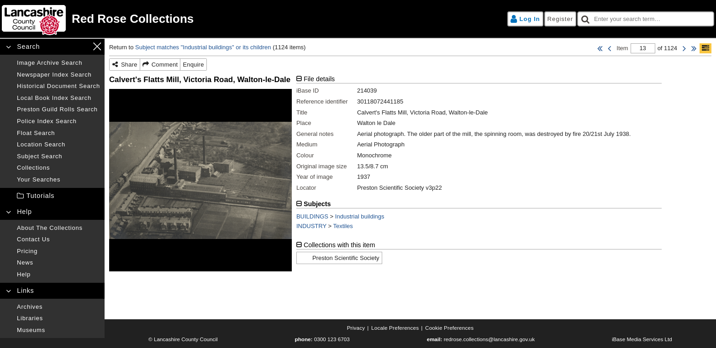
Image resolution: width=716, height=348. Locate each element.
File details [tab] (319, 79)
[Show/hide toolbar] (705, 48)
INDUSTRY (311, 226)
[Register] (560, 19)
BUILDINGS (312, 216)
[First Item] (600, 48)
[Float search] (58, 133)
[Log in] (525, 19)
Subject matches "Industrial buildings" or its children (203, 47)
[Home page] (178, 19)
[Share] (125, 65)
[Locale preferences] (395, 328)
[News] (58, 263)
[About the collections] (58, 228)
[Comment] (160, 65)
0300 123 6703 (332, 339)
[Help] (58, 274)
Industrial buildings (359, 216)
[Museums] (58, 330)
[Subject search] (58, 156)
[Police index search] (58, 121)
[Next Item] (684, 48)
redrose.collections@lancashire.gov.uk (489, 339)
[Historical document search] (58, 86)
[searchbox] (645, 19)
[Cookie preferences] (449, 328)
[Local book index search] (58, 98)
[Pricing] (58, 251)
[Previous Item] (609, 48)
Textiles (343, 226)
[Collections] (58, 168)
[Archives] (58, 307)
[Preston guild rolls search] (58, 109)
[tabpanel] (479, 137)
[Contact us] (58, 239)
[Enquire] (193, 65)
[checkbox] (645, 19)
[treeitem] (52, 196)
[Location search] (58, 145)
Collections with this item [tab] (339, 245)
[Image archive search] (58, 63)
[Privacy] (356, 328)
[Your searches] (58, 180)
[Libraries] (58, 318)
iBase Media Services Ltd (642, 339)
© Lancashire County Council (183, 339)
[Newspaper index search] (58, 75)
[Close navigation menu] (97, 46)
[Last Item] (694, 48)
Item (622, 48)
